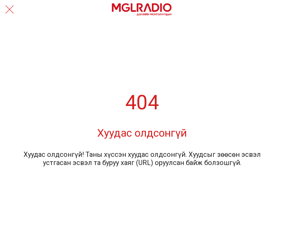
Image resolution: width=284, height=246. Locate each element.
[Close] (9, 9)
